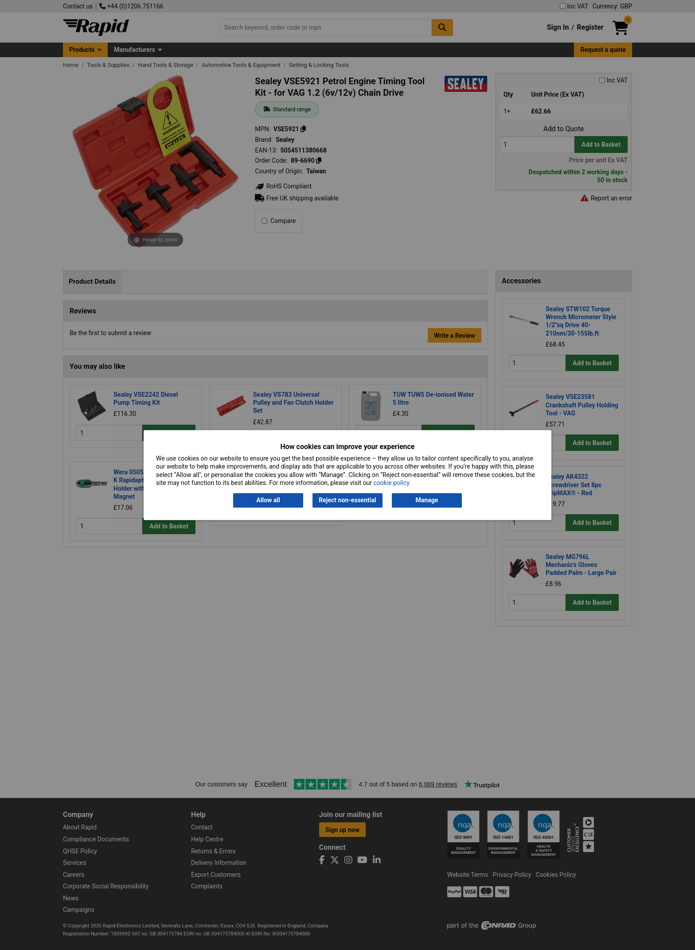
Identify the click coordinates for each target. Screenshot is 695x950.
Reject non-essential (347, 500)
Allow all (268, 500)
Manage (427, 500)
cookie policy (392, 482)
